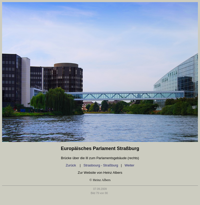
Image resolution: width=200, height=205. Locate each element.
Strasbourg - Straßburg (101, 165)
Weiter (129, 165)
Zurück (71, 165)
